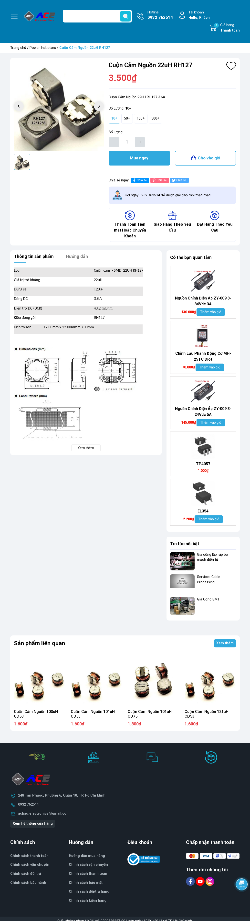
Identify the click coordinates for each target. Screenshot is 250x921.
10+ (114, 118)
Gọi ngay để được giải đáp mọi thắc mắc (168, 195)
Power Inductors (43, 48)
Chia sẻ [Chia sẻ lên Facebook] (139, 180)
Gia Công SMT (208, 599)
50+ (127, 118)
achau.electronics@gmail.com (44, 813)
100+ (141, 118)
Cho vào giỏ (209, 157)
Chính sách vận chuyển (88, 865)
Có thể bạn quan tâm (191, 257)
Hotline (160, 15)
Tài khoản (199, 15)
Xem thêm (225, 643)
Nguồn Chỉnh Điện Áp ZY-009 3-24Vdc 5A (203, 411)
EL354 (203, 511)
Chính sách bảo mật (86, 883)
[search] (125, 16)
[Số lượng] (127, 142)
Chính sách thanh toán (29, 856)
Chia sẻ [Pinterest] (159, 180)
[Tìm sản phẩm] (97, 16)
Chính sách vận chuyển (29, 865)
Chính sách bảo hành (28, 883)
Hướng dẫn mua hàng (87, 856)
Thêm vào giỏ (210, 312)
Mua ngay (139, 157)
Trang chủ (18, 48)
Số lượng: (116, 132)
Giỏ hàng (227, 28)
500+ (155, 118)
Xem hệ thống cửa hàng (33, 823)
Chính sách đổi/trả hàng (89, 891)
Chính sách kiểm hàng (87, 901)
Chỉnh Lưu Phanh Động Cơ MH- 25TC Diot (203, 356)
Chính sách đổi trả (25, 874)
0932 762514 (28, 804)
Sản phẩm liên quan (39, 643)
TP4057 (203, 464)
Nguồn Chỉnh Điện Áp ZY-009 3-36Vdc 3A (203, 301)
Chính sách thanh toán (88, 874)
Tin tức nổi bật (184, 543)
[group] (59, 107)
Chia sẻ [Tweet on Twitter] (178, 180)
